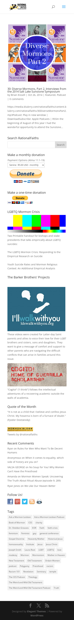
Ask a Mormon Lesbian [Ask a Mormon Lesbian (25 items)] (20, 517)
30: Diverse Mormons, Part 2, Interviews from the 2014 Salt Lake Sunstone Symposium (36, 90)
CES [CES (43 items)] (30, 522)
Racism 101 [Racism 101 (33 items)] (14, 571)
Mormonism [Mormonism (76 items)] (38, 555)
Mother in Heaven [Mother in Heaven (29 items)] (56, 555)
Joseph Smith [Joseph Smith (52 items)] (15, 549)
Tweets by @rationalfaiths (22, 434)
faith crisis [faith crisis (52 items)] (53, 527)
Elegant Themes (36, 611)
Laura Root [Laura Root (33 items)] (30, 549)
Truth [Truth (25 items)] (56, 587)
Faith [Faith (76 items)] (42, 527)
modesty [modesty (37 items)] (13, 555)
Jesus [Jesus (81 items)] (40, 544)
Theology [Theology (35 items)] (32, 577)
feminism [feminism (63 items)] (13, 533)
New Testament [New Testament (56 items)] (16, 560)
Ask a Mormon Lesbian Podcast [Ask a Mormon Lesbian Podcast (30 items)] (49, 517)
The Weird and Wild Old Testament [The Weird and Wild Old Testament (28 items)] (25, 582)
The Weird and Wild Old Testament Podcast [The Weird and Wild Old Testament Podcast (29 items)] (29, 587)
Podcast (61, 95)
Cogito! (12, 389)
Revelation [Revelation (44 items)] (28, 571)
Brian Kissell (18, 95)
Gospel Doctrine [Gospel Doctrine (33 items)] (16, 538)
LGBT (63, 338)
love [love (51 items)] (59, 549)
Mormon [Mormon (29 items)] (25, 555)
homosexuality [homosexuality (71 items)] (16, 544)
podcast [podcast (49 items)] (12, 566)
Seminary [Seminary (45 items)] (41, 571)
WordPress (36, 615)
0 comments (17, 99)
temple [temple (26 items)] (52, 571)
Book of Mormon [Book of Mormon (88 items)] (17, 522)
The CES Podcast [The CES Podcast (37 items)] (17, 577)
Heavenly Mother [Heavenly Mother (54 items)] (36, 538)
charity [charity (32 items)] (39, 522)
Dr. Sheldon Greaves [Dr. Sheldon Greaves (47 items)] (19, 527)
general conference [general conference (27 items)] (49, 533)
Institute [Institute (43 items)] (30, 544)
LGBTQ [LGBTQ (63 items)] (50, 549)
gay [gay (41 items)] (34, 533)
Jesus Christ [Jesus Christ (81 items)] (51, 544)
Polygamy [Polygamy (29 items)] (24, 566)
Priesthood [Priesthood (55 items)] (38, 566)
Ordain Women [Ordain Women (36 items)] (52, 560)
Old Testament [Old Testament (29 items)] (34, 560)
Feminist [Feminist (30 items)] (25, 533)
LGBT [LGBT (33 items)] (41, 549)
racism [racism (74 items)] (50, 566)
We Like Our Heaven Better (40, 485)
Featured (50, 95)
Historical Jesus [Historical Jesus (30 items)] (55, 538)
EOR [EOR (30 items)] (34, 527)
